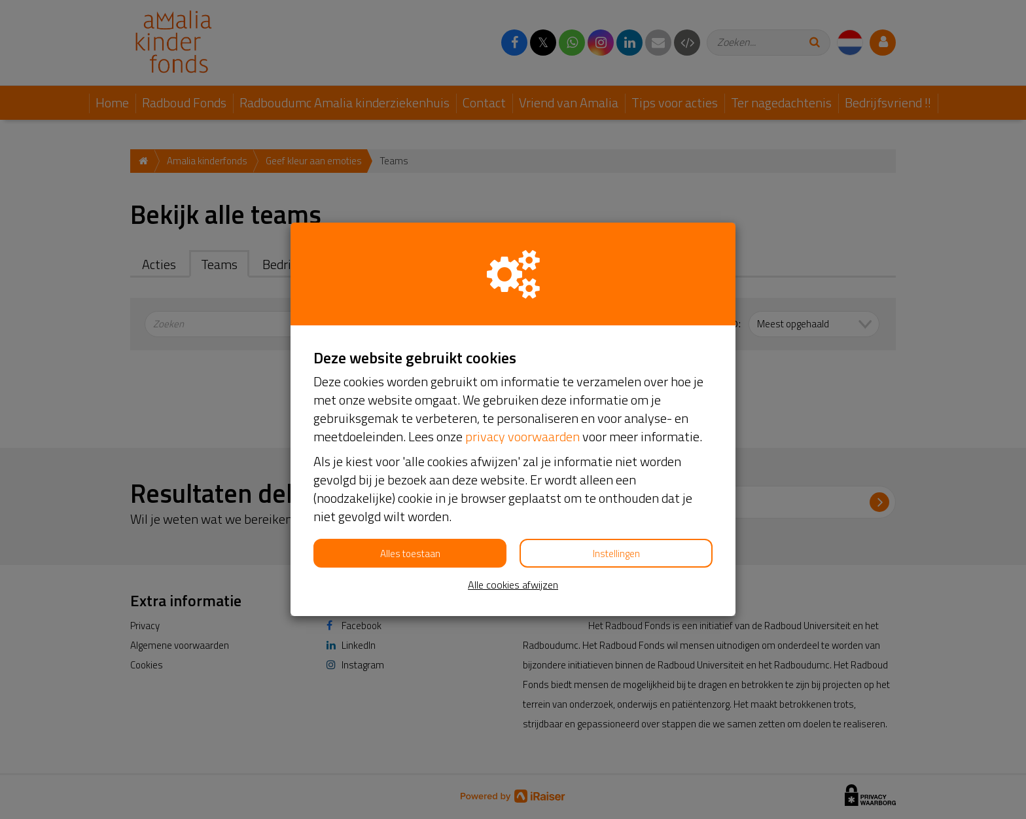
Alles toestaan (410, 553)
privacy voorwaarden (522, 436)
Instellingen (616, 553)
